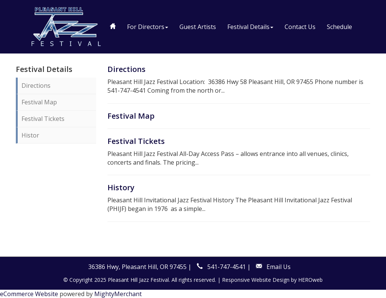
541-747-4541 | (229, 267)
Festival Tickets (42, 119)
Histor (30, 135)
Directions (36, 85)
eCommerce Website (29, 294)
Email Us (279, 267)
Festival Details (250, 27)
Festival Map (39, 102)
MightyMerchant (118, 294)
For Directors (147, 27)
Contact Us (300, 27)
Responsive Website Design (256, 279)
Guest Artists (197, 27)
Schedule (339, 27)
